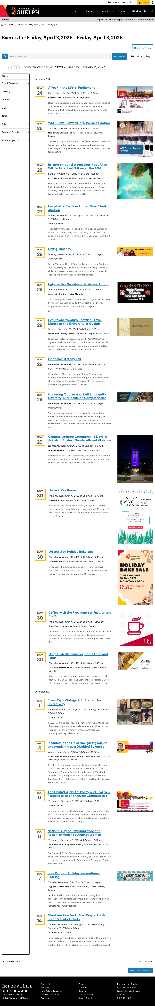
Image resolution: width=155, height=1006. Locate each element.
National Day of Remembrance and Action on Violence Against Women (74, 833)
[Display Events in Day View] (148, 56)
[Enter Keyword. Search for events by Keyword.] (59, 56)
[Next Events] (8, 67)
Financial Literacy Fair (65, 359)
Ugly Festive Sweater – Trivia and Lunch (78, 284)
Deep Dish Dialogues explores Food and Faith (78, 656)
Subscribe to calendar (139, 970)
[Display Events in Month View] (140, 56)
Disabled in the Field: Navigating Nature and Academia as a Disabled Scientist (77, 745)
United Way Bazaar (63, 490)
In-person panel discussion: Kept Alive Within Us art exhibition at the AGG (77, 166)
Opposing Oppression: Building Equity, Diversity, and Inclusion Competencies (77, 396)
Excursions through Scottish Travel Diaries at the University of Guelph (75, 322)
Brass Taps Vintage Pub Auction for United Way (74, 702)
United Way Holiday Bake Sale (71, 552)
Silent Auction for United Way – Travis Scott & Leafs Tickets (77, 917)
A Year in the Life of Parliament (71, 88)
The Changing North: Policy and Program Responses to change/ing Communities (79, 794)
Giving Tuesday (59, 249)
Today (15, 67)
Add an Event (142, 48)
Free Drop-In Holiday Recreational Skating (74, 875)
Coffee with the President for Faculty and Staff (80, 614)
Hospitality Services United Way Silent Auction (77, 208)
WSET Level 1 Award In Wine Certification (79, 123)
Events (11, 25)
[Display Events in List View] (132, 56)
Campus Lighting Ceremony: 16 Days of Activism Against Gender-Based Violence (79, 438)
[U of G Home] (2, 25)
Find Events (119, 56)
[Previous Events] (3, 67)
